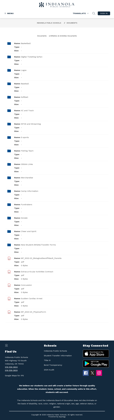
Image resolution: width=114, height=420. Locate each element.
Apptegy (62, 417)
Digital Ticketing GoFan (31, 57)
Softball (24, 97)
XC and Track (27, 110)
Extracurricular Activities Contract (37, 271)
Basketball (26, 43)
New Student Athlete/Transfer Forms (38, 245)
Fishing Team (27, 151)
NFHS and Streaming (31, 124)
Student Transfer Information (58, 355)
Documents (72, 23)
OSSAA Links (27, 164)
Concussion (26, 285)
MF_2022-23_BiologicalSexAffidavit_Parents (41, 258)
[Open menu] (9, 13)
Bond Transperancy (53, 365)
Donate (24, 218)
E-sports (25, 137)
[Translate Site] (80, 13)
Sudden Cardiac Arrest (31, 298)
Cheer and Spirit (28, 231)
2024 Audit (49, 370)
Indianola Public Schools (49, 23)
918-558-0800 (11, 367)
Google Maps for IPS (14, 375)
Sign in (104, 13)
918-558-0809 (11, 370)
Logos (23, 70)
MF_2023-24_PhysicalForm (33, 312)
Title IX (47, 360)
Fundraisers (26, 204)
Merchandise (27, 177)
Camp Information (29, 191)
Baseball (25, 83)
